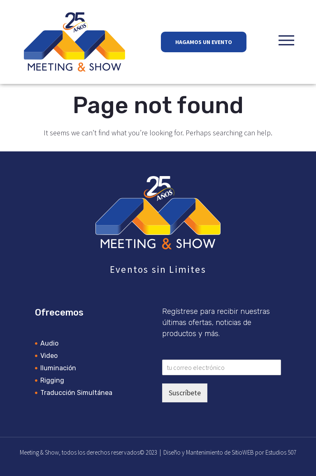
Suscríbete (185, 392)
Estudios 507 (280, 452)
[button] (286, 40)
